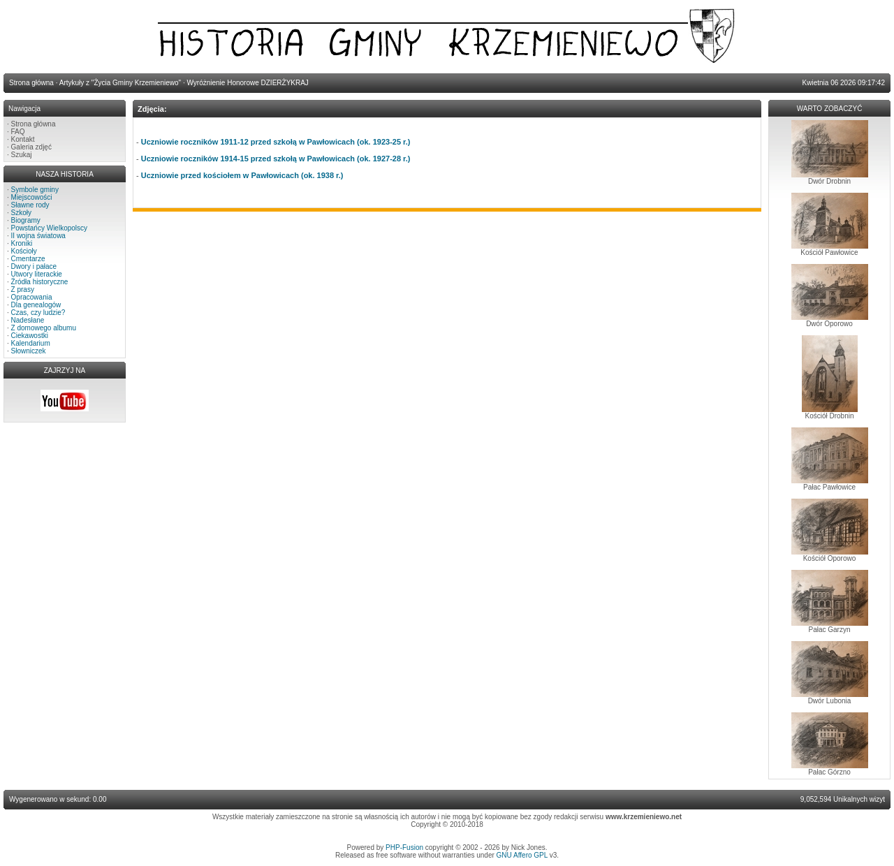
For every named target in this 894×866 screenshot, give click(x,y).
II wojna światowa (38, 236)
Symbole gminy (35, 189)
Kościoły (24, 251)
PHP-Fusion (404, 847)
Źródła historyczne (39, 282)
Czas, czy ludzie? (38, 312)
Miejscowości (31, 197)
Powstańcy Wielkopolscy (49, 228)
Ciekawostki (29, 335)
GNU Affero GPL (522, 855)
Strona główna (33, 124)
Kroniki (22, 243)
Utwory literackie (36, 274)
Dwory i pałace (34, 266)
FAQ (18, 131)
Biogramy (26, 220)
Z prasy (22, 289)
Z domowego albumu (43, 328)
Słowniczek (28, 351)
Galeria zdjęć (31, 147)
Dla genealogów (36, 305)
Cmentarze (28, 259)
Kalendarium (30, 343)
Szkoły (21, 212)
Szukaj (21, 155)
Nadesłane (28, 320)
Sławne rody (30, 205)
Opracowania (31, 297)
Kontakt (23, 139)
